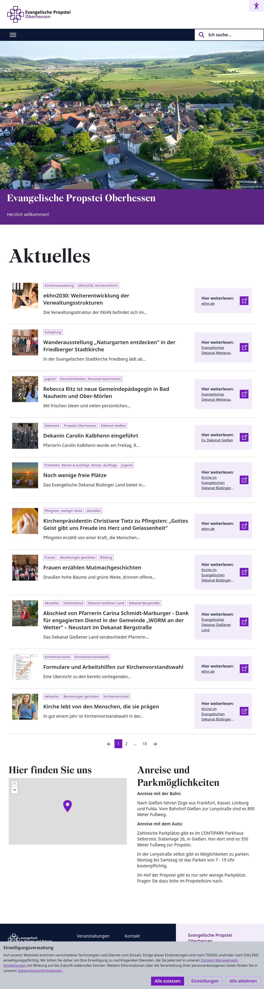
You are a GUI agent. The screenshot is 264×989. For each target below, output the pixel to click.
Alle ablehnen (243, 981)
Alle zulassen (167, 981)
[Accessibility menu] (256, 5)
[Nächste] (155, 743)
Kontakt (132, 936)
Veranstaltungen (93, 936)
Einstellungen (205, 981)
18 (144, 743)
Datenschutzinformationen (40, 970)
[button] (67, 806)
